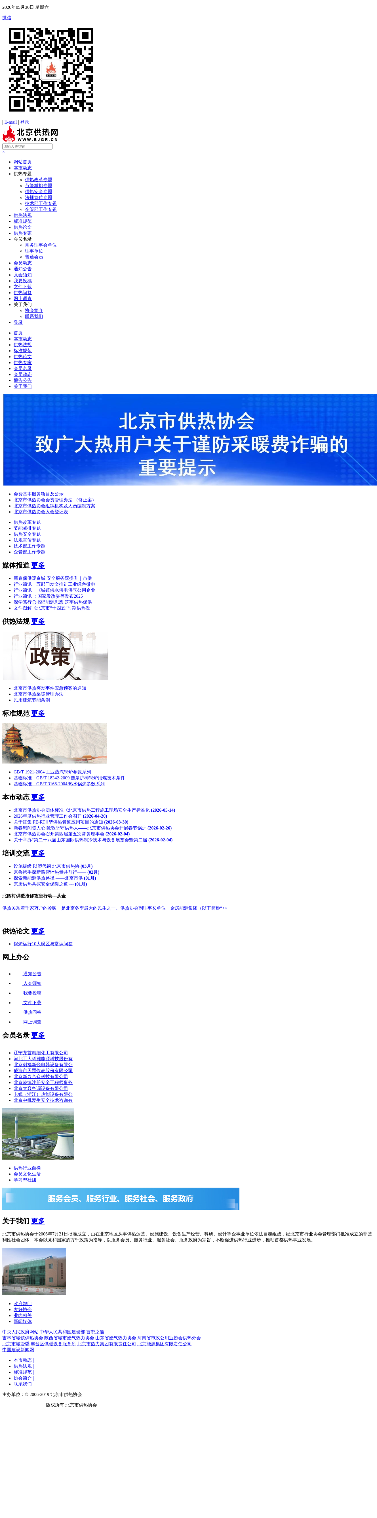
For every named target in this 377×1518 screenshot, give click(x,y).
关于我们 (23, 304)
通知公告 (23, 268)
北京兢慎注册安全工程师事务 (43, 1082)
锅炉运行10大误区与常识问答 (43, 943)
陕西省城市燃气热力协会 (69, 1337)
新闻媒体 (23, 1321)
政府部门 (23, 1303)
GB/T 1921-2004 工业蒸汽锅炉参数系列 (52, 771)
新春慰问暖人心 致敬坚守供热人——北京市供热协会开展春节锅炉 (93, 828)
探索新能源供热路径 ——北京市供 (55, 878)
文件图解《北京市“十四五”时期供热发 (52, 608)
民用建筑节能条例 (32, 700)
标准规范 (23, 221)
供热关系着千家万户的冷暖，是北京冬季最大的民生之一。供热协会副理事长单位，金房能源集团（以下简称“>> (114, 908)
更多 (38, 565)
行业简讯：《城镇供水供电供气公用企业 (54, 590)
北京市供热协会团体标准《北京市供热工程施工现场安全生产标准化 (94, 810)
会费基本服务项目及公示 (39, 493)
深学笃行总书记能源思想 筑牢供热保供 (53, 602)
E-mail (11, 122)
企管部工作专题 (41, 209)
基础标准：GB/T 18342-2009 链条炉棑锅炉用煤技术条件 (69, 777)
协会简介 (34, 310)
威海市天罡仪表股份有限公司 (43, 1070)
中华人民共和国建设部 (62, 1331)
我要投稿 (23, 280)
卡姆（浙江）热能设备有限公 (43, 1094)
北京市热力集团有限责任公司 (106, 1343)
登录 (24, 122)
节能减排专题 (38, 185)
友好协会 (23, 1309)
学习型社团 (25, 1179)
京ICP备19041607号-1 (23, 1404)
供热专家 (23, 233)
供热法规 (23, 215)
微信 (188, 67)
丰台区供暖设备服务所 (53, 1343)
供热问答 (23, 292)
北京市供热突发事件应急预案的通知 (50, 688)
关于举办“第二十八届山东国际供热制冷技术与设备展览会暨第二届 (93, 839)
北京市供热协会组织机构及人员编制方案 (54, 505)
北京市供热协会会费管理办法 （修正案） (55, 499)
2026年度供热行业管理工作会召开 (60, 816)
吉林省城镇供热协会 (22, 1337)
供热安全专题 (38, 191)
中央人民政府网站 (20, 1331)
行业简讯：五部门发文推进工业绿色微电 (54, 584)
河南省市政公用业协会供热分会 (169, 1337)
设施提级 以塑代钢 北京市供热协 (53, 866)
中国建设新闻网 (18, 1349)
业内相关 (23, 1315)
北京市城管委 (16, 1343)
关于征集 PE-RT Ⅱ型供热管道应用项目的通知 (71, 822)
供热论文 (23, 227)
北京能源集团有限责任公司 (164, 1343)
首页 (18, 332)
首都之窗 (95, 1331)
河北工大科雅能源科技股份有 (43, 1058)
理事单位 (34, 251)
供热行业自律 (27, 1168)
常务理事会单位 (41, 245)
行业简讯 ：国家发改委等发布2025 (48, 596)
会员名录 (23, 239)
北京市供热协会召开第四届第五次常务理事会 (72, 833)
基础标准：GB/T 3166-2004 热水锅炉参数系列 (59, 783)
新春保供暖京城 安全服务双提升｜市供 (53, 578)
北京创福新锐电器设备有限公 (43, 1064)
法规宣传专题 (38, 197)
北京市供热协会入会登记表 (41, 511)
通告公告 (23, 380)
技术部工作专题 (41, 203)
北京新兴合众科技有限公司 (41, 1076)
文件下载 (23, 286)
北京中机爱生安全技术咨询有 (43, 1100)
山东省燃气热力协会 (115, 1337)
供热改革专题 (38, 179)
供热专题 (23, 173)
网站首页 (23, 161)
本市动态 (23, 167)
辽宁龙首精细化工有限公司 (41, 1052)
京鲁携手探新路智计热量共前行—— (57, 872)
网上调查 (23, 298)
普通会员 (34, 257)
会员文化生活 (27, 1173)
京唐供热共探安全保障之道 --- (50, 884)
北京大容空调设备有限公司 (41, 1088)
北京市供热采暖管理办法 (39, 694)
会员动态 (23, 262)
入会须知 (23, 274)
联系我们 (34, 316)
